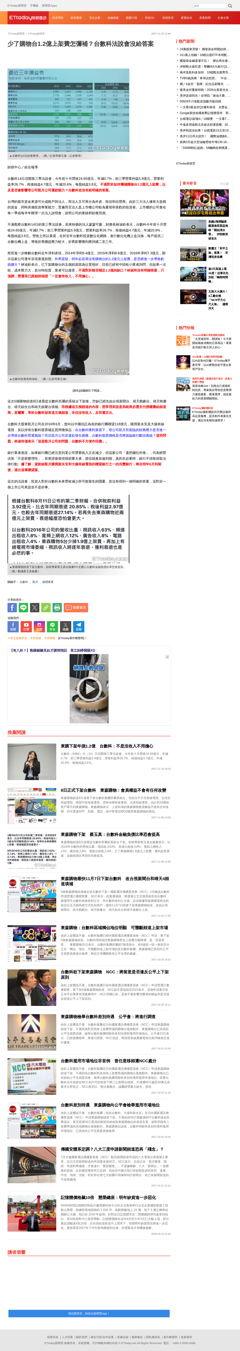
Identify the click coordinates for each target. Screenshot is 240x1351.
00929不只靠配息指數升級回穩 (200, 101)
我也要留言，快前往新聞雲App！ (89, 1313)
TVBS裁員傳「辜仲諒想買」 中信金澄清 (208, 78)
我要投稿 (52, 1337)
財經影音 (168, 17)
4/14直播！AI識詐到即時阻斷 (207, 356)
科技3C (149, 17)
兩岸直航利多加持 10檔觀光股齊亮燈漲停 (208, 72)
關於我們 (81, 1337)
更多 (224, 183)
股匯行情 (131, 17)
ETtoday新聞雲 (17, 2)
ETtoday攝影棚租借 (202, 408)
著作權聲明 (170, 1337)
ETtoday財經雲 (185, 163)
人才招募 (67, 1337)
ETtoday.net (128, 1343)
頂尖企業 (94, 17)
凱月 (35, 581)
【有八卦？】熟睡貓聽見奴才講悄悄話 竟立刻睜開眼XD (52, 650)
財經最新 (76, 17)
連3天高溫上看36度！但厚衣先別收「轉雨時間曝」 (218, 275)
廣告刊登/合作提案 (102, 1337)
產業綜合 (186, 17)
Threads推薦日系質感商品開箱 (208, 335)
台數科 (24, 581)
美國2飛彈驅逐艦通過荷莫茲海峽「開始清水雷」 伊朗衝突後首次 (218, 230)
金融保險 (113, 17)
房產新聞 (205, 17)
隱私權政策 (153, 1337)
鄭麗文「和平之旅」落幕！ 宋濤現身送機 (218, 252)
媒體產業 (48, 581)
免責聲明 (186, 1337)
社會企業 (223, 17)
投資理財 (58, 17)
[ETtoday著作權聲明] (71, 638)
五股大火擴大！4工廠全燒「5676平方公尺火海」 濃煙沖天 (218, 300)
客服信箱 (122, 1337)
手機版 (34, 2)
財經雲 (28, 17)
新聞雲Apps (49, 2)
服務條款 (137, 1337)
